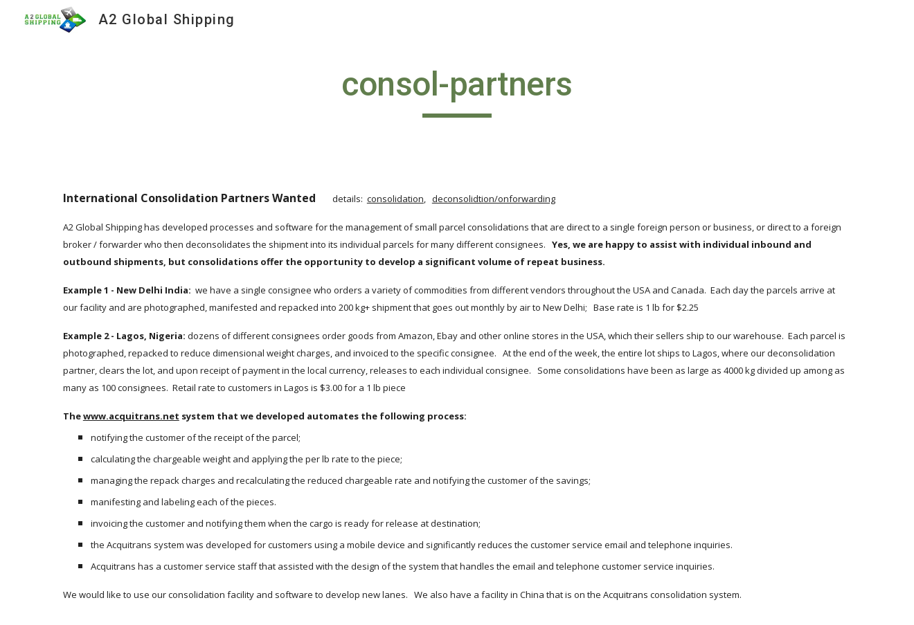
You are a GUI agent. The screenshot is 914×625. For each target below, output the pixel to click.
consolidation (395, 198)
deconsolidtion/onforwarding (493, 198)
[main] (457, 90)
